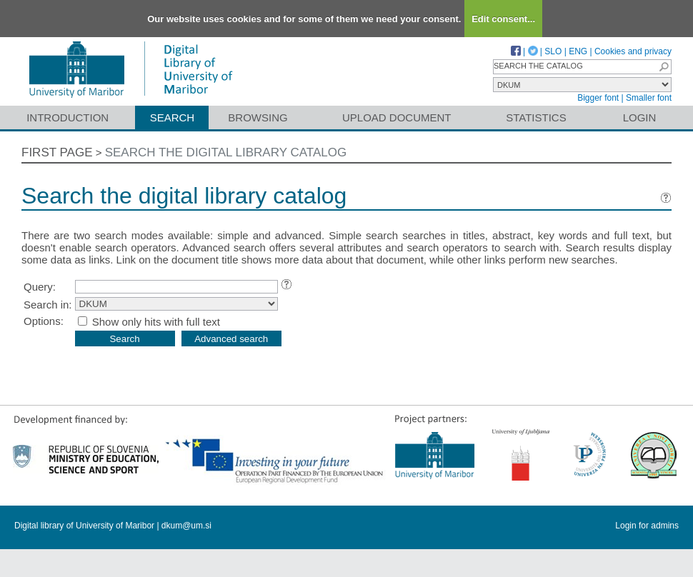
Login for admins (647, 526)
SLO (553, 51)
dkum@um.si (186, 526)
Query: (40, 287)
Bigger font (598, 98)
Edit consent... (503, 19)
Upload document (397, 117)
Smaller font (649, 98)
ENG (578, 51)
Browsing (257, 117)
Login (640, 117)
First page (57, 152)
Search (172, 117)
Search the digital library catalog (226, 152)
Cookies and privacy (633, 51)
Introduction (67, 117)
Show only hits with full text (156, 322)
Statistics (536, 117)
